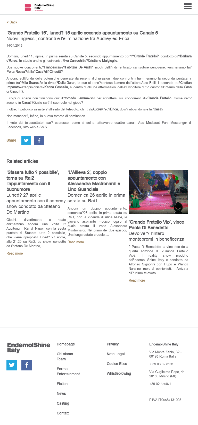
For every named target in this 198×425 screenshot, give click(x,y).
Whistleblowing (119, 373)
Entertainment (68, 374)
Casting (63, 403)
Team (61, 359)
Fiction (62, 383)
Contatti (63, 413)
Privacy (113, 344)
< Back (11, 22)
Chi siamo (65, 354)
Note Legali (116, 354)
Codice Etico (117, 363)
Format (63, 369)
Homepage (66, 344)
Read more (14, 253)
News (61, 393)
